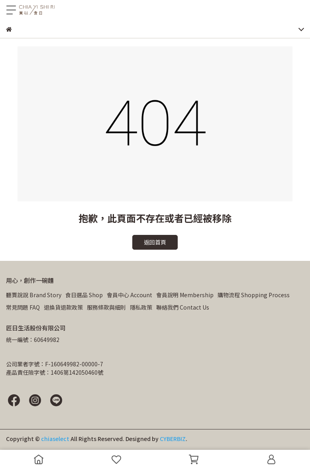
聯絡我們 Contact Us (182, 307)
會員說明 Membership (185, 295)
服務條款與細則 (106, 307)
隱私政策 (141, 307)
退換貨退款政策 (63, 307)
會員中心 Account (129, 295)
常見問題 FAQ (23, 307)
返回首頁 (155, 242)
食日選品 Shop (84, 295)
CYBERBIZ (173, 439)
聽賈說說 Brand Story (33, 295)
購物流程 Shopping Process (254, 295)
